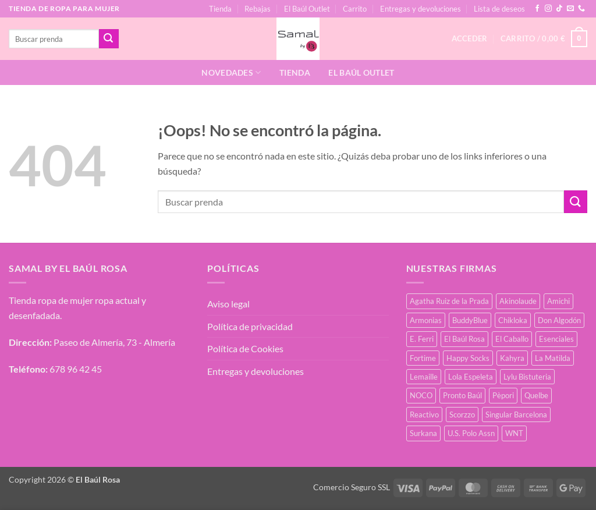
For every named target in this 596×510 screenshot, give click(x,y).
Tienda (220, 8)
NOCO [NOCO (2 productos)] (421, 395)
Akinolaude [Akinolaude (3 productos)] (518, 301)
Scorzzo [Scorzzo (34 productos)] (462, 414)
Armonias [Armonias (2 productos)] (426, 320)
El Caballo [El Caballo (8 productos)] (511, 338)
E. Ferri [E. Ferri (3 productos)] (422, 338)
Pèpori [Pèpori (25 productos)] (503, 395)
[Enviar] (109, 39)
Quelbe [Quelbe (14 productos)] (536, 395)
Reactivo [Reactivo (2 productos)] (424, 414)
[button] (544, 39)
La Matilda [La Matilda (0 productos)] (552, 358)
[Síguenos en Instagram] (548, 9)
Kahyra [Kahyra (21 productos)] (512, 358)
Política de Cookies (245, 348)
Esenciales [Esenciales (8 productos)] (556, 338)
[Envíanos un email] (570, 9)
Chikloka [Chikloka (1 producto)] (512, 320)
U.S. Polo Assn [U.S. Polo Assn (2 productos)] (471, 433)
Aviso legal (228, 303)
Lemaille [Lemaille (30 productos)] (424, 376)
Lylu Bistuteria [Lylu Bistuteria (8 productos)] (527, 376)
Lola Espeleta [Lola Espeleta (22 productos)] (470, 376)
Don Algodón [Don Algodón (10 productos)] (559, 320)
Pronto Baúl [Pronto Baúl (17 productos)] (462, 395)
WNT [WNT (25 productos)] (514, 433)
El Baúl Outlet (307, 8)
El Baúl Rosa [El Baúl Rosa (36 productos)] (464, 338)
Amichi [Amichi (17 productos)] (558, 301)
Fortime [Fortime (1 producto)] (423, 358)
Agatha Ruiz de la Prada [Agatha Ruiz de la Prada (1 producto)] (449, 301)
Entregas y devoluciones (420, 8)
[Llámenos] (581, 9)
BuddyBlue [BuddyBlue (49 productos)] (470, 320)
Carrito (355, 8)
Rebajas (257, 8)
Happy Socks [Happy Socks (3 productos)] (467, 358)
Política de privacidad (250, 326)
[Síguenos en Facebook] (537, 9)
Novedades (231, 72)
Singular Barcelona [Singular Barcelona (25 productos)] (516, 414)
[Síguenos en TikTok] (559, 9)
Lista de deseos (499, 8)
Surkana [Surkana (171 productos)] (423, 433)
